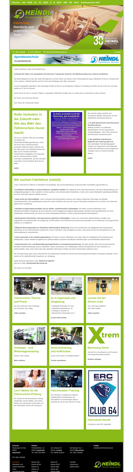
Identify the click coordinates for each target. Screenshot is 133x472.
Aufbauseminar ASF (90, 2)
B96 (66, 2)
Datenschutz (74, 467)
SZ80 (45, 2)
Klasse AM (35, 462)
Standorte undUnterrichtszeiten (18, 466)
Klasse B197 (55, 464)
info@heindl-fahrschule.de (56, 52)
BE (71, 2)
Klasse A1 (35, 467)
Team (17, 35)
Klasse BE (54, 469)
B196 (29, 2)
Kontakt (117, 52)
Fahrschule (21, 23)
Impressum (74, 464)
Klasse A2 (35, 469)
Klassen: (16, 2)
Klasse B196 (36, 464)
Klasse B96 (55, 467)
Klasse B (54, 462)
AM (23, 2)
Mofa (77, 2)
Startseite (15, 462)
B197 (59, 2)
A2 (40, 2)
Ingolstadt (16, 453)
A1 (35, 2)
